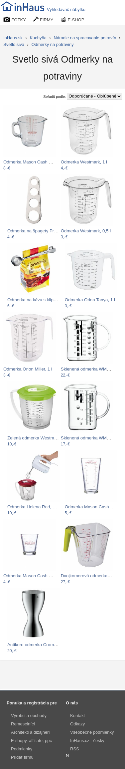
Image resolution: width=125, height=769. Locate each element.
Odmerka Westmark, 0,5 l (86, 230)
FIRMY (43, 19)
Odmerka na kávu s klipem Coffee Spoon (47, 299)
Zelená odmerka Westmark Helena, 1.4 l (46, 437)
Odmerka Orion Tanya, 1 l (90, 299)
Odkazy (77, 723)
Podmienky (21, 748)
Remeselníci (23, 723)
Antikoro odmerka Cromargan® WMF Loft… (50, 644)
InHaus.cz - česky (87, 740)
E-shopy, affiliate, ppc (31, 740)
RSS (74, 748)
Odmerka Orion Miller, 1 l (27, 369)
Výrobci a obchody (29, 715)
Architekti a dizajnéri (30, 732)
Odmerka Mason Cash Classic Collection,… (46, 161)
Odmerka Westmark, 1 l (84, 161)
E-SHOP (72, 19)
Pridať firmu (22, 757)
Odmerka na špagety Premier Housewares (49, 230)
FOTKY (14, 19)
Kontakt (77, 715)
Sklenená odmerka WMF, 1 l (88, 369)
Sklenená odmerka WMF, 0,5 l (90, 437)
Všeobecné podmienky (92, 732)
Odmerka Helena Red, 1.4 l (34, 506)
